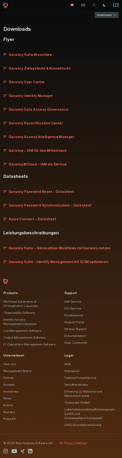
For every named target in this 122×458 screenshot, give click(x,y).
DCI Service (72, 308)
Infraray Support (75, 329)
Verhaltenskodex (76, 384)
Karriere (9, 412)
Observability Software (19, 312)
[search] (94, 5)
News (7, 398)
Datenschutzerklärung (80, 377)
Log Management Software (22, 330)
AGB (67, 364)
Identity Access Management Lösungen (20, 322)
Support (70, 293)
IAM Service (72, 301)
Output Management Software (24, 337)
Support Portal (74, 322)
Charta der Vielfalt (77, 402)
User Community (76, 342)
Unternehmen (13, 355)
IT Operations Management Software (29, 344)
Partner (8, 377)
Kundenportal (74, 315)
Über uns (9, 364)
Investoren (10, 391)
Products (10, 293)
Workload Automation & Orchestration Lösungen (20, 304)
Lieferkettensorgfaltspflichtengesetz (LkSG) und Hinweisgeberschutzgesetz (89, 414)
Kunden (8, 384)
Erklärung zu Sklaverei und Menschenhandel (83, 393)
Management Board (17, 371)
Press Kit (9, 419)
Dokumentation (75, 336)
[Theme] (104, 5)
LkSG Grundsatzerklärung (82, 425)
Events (8, 405)
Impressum (72, 371)
